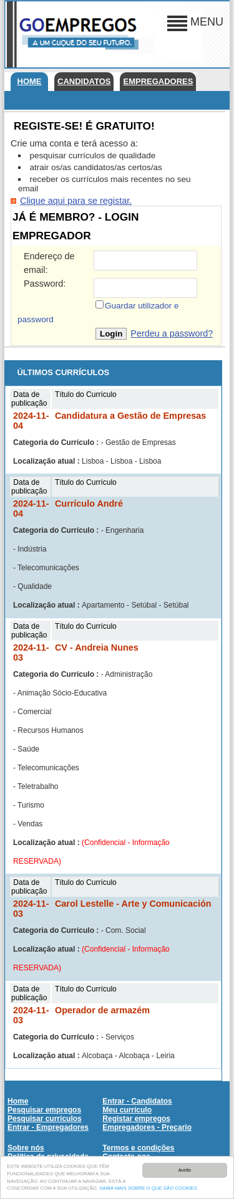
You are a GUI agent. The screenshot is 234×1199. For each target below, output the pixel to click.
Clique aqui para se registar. (76, 201)
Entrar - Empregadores (48, 1127)
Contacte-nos (126, 1156)
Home (29, 81)
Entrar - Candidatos (137, 1101)
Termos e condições (138, 1148)
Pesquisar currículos (44, 1118)
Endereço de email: (49, 263)
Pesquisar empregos (44, 1110)
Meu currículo (127, 1110)
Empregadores (158, 81)
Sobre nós (25, 1148)
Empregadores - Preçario (147, 1127)
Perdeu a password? (171, 333)
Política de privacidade (48, 1156)
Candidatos (83, 81)
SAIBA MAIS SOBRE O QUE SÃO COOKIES (148, 1192)
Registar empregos (136, 1118)
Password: (45, 284)
